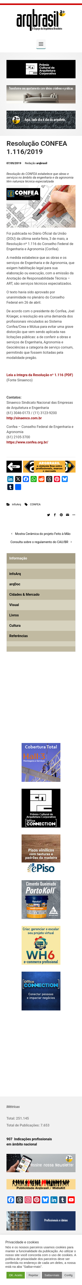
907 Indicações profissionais (29, 1139)
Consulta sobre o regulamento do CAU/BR (39, 542)
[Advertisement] (33, 704)
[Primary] (41, 44)
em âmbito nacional (21, 1144)
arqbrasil (41, 163)
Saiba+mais (51, 1275)
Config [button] (69, 1275)
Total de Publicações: (23, 1125)
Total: (11, 1118)
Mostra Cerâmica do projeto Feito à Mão (43, 534)
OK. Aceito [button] (15, 1275)
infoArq (16, 504)
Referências (18, 636)
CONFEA (35, 504)
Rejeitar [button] (33, 1275)
